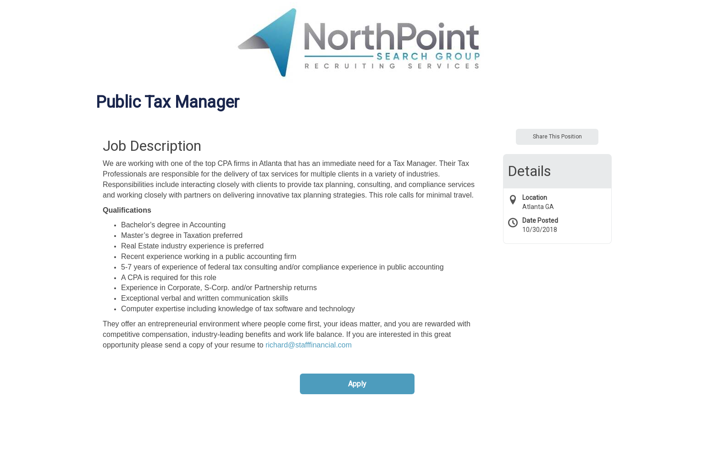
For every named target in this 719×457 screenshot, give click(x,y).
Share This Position (557, 136)
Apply (357, 384)
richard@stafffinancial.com (308, 345)
